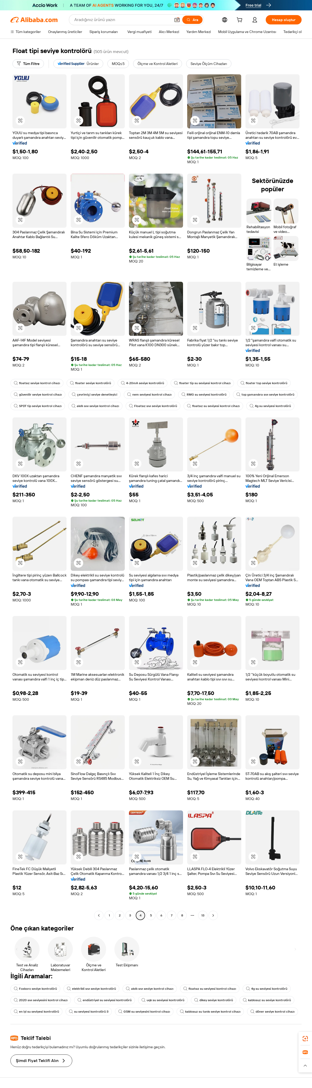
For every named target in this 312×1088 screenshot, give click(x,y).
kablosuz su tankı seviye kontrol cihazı (210, 1012)
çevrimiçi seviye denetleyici (94, 394)
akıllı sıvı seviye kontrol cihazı (95, 406)
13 (202, 915)
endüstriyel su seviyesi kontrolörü (104, 1000)
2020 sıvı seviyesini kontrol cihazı (41, 1000)
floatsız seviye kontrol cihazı (37, 383)
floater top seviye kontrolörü (263, 383)
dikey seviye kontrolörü (213, 1000)
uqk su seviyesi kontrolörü (162, 1000)
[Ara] (192, 20)
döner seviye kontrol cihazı (272, 1012)
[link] (305, 1038)
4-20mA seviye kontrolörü (142, 383)
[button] (177, 20)
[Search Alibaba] (122, 20)
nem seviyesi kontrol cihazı (149, 394)
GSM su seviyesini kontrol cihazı (144, 1012)
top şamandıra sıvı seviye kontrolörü (265, 394)
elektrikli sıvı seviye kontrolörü (91, 989)
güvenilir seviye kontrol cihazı (38, 394)
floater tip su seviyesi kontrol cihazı (202, 383)
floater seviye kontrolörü (90, 383)
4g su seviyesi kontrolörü (270, 406)
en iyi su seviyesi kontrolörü (36, 1012)
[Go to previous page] (98, 915)
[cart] (240, 20)
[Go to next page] (213, 915)
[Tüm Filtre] (28, 63)
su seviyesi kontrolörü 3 (88, 1012)
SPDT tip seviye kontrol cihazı (38, 406)
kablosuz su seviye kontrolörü (267, 1000)
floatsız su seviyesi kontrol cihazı (213, 406)
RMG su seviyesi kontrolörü (203, 394)
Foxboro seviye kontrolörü (35, 989)
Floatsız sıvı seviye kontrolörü (153, 406)
